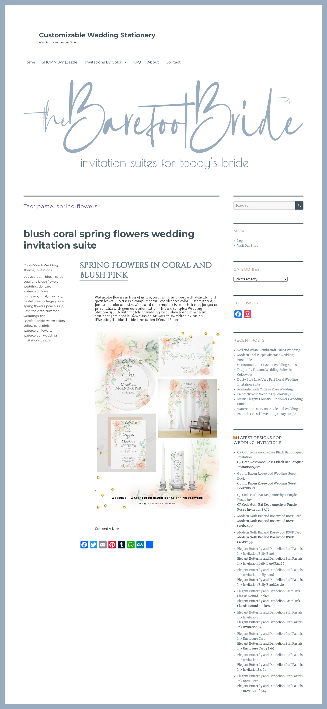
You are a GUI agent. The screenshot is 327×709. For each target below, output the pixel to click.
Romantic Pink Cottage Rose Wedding (265, 389)
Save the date (34, 311)
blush (49, 276)
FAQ (137, 62)
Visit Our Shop (247, 246)
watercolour (33, 335)
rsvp (60, 306)
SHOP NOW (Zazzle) (60, 62)
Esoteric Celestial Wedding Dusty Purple (266, 414)
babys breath (34, 276)
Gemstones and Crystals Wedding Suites (267, 365)
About (153, 62)
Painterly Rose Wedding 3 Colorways (264, 394)
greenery (55, 296)
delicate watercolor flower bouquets (37, 291)
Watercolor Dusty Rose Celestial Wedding (267, 409)
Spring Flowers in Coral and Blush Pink (146, 270)
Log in (242, 241)
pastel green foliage (39, 301)
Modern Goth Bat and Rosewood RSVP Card (269, 516)
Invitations (44, 270)
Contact (173, 62)
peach (51, 306)
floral (43, 296)
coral (58, 276)
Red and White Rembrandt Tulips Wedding (268, 350)
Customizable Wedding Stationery (97, 35)
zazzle (46, 340)
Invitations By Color (103, 62)
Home (29, 62)
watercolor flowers (37, 330)
